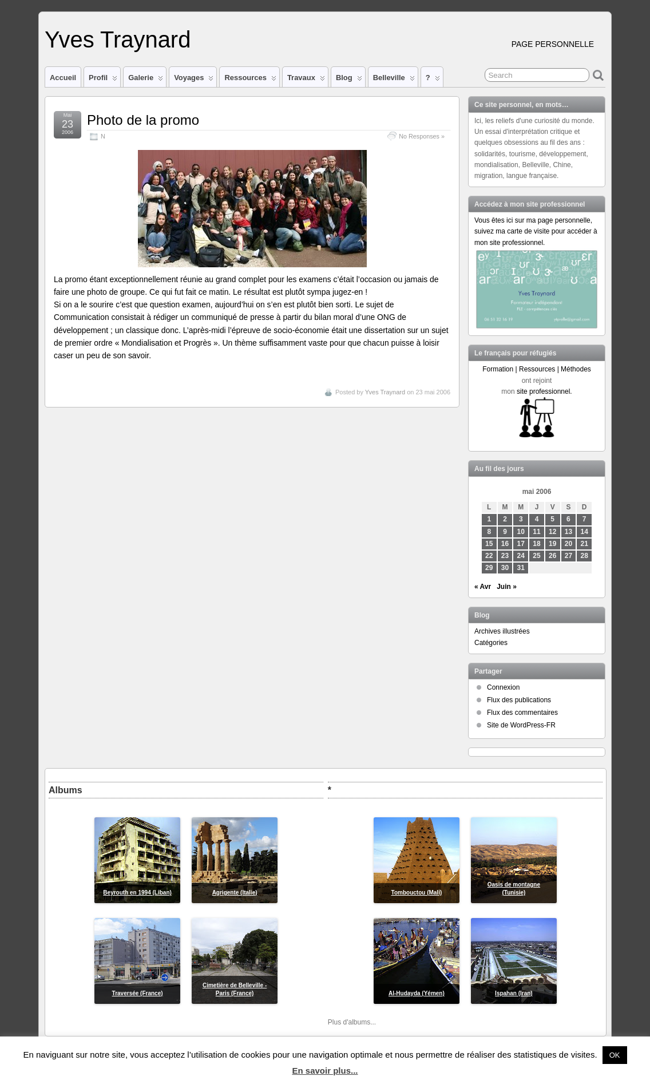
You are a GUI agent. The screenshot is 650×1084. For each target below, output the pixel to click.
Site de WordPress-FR (521, 725)
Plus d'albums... (352, 1022)
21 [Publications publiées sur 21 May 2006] (584, 544)
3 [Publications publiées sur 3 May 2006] (521, 519)
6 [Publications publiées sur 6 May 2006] (568, 519)
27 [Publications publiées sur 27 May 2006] (568, 556)
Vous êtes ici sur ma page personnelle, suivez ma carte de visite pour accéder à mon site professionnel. (535, 231)
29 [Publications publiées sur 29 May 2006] (489, 568)
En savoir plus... (325, 1070)
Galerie (145, 80)
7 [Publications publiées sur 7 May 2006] (584, 519)
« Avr (482, 587)
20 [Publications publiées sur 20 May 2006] (568, 544)
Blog (349, 80)
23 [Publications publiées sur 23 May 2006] (505, 556)
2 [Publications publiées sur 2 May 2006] (505, 519)
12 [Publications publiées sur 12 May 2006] (552, 532)
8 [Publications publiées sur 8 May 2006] (489, 532)
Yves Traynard (118, 39)
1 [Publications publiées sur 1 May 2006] (489, 519)
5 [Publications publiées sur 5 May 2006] (552, 519)
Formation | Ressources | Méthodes (536, 369)
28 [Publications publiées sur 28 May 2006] (584, 556)
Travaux (306, 80)
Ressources (250, 80)
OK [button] (614, 1055)
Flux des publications (519, 700)
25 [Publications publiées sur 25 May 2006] (536, 556)
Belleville (394, 80)
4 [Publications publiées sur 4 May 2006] (537, 519)
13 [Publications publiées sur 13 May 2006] (568, 532)
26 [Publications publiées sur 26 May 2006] (552, 556)
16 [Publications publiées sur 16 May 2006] (505, 544)
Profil (103, 80)
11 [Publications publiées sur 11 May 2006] (536, 532)
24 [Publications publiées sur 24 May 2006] (521, 556)
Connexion (503, 687)
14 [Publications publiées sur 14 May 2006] (584, 532)
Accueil (63, 77)
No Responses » (422, 136)
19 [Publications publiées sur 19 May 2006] (552, 544)
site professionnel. (544, 391)
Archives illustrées (502, 631)
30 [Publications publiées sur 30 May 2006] (505, 568)
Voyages (193, 80)
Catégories (491, 643)
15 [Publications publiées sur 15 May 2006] (489, 544)
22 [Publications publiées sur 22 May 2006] (489, 556)
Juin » (507, 587)
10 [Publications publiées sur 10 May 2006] (521, 532)
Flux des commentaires (522, 713)
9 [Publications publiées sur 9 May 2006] (505, 532)
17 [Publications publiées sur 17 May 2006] (521, 544)
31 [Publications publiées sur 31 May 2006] (521, 568)
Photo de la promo (143, 120)
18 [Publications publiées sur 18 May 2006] (536, 544)
